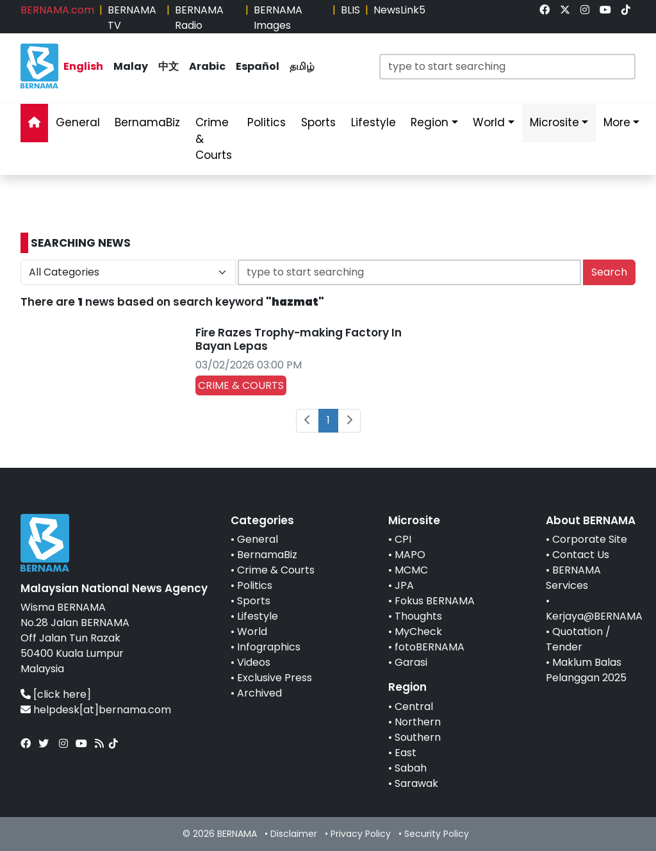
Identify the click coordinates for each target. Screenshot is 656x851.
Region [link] (429, 122)
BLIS (350, 10)
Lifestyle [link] (373, 122)
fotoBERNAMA (429, 647)
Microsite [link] (554, 122)
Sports (253, 600)
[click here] (62, 694)
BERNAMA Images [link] (278, 18)
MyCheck (418, 631)
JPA (404, 585)
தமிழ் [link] (302, 66)
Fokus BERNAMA (435, 600)
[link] (544, 10)
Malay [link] (130, 66)
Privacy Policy (361, 833)
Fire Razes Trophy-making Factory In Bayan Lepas (298, 339)
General (257, 539)
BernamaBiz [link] (147, 122)
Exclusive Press (274, 677)
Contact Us (580, 554)
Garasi (411, 662)
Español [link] (257, 66)
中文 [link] (168, 66)
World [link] (489, 122)
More (616, 122)
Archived (259, 693)
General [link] (78, 122)
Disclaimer (293, 833)
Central (414, 706)
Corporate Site (589, 539)
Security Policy (436, 833)
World (252, 631)
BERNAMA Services (573, 578)
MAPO (410, 554)
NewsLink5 (399, 10)
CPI (403, 539)
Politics (254, 585)
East (405, 752)
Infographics (268, 647)
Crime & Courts (276, 570)
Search (609, 272)
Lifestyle (257, 616)
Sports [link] (318, 122)
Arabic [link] (207, 66)
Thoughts (418, 616)
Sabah (411, 768)
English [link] (83, 66)
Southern (418, 737)
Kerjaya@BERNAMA (594, 616)
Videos (253, 662)
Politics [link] (266, 122)
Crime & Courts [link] (213, 139)
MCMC (411, 570)
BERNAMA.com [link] (57, 10)
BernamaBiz (267, 554)
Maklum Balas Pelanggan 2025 (586, 670)
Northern (418, 722)
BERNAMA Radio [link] (199, 18)
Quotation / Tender (578, 639)
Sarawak (416, 783)
